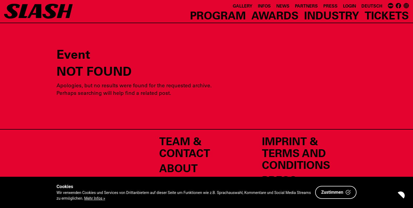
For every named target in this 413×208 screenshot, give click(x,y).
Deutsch (371, 6)
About (178, 168)
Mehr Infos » (94, 198)
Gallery (242, 6)
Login (349, 6)
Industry (331, 15)
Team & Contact (184, 147)
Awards (275, 15)
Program (218, 15)
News (282, 6)
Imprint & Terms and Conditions (296, 153)
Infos (264, 6)
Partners (306, 6)
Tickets (387, 15)
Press (330, 6)
